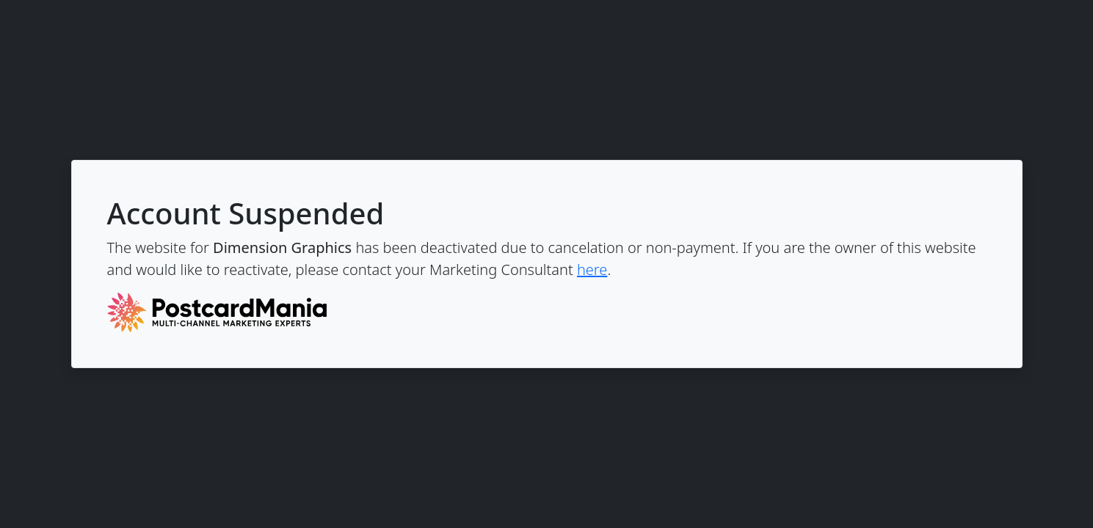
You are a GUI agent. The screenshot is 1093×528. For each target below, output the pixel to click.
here (592, 269)
